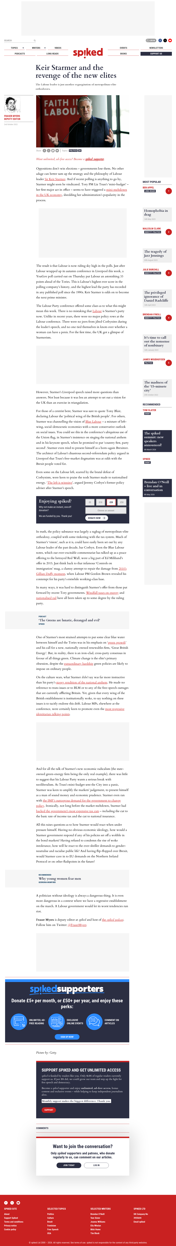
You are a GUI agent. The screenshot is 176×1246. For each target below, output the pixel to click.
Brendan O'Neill (152, 314)
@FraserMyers (77, 925)
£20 (111, 502)
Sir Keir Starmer (55, 179)
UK (80, 150)
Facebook (160, 40)
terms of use (80, 1242)
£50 (121, 502)
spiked (146, 459)
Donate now (94, 518)
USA (49, 1233)
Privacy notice (10, 1225)
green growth (117, 642)
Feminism (51, 1225)
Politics (73, 150)
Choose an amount (106, 510)
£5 (90, 502)
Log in (150, 40)
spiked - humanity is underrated (88, 53)
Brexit (50, 1221)
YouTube (170, 40)
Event (147, 414)
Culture (50, 1218)
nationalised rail (46, 598)
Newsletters (156, 48)
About (6, 1214)
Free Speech (52, 1229)
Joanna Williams (97, 1221)
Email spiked (139, 1221)
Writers (36, 48)
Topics (14, 48)
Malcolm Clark (152, 228)
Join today (69, 1165)
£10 (100, 502)
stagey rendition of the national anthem (81, 682)
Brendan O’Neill (97, 1214)
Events (123, 48)
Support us (156, 53)
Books (123, 53)
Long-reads (52, 53)
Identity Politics (152, 232)
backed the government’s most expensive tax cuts (67, 811)
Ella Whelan (95, 1225)
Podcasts (20, 53)
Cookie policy (10, 1229)
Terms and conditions (13, 1221)
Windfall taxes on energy (102, 593)
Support (48, 1110)
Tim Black (94, 1233)
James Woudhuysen (154, 359)
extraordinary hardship (78, 664)
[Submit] (35, 40)
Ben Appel (148, 187)
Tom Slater (149, 410)
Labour (97, 311)
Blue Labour (93, 422)
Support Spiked (11, 1218)
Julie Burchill (151, 269)
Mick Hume (95, 1229)
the (112, 920)
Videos (58, 48)
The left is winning (59, 483)
